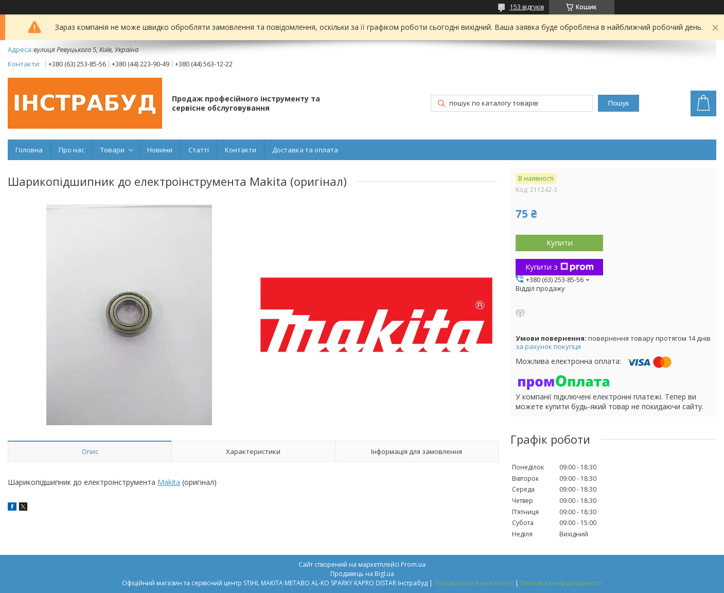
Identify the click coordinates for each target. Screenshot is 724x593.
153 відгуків (527, 7)
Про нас (71, 149)
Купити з (559, 266)
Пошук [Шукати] (618, 103)
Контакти (240, 149)
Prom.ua (413, 564)
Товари (112, 149)
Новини (159, 149)
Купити (559, 242)
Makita (168, 482)
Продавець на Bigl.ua (362, 573)
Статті (198, 149)
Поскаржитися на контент (474, 583)
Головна (29, 149)
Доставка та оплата (305, 149)
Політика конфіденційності (561, 583)
